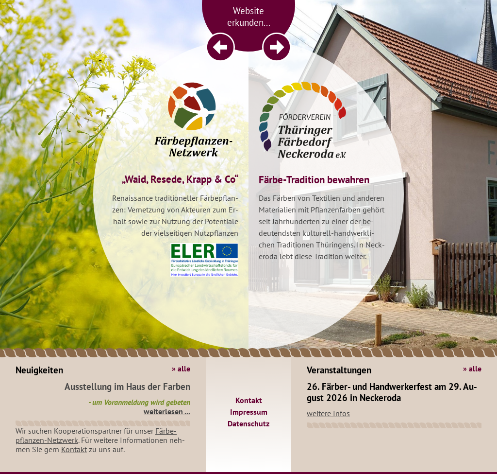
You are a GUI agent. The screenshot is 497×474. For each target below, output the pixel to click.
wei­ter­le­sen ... (167, 411)
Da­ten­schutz (248, 423)
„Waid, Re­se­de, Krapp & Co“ (180, 179)
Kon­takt (74, 449)
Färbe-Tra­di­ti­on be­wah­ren (314, 179)
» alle (181, 368)
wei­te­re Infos (328, 413)
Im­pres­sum (248, 412)
